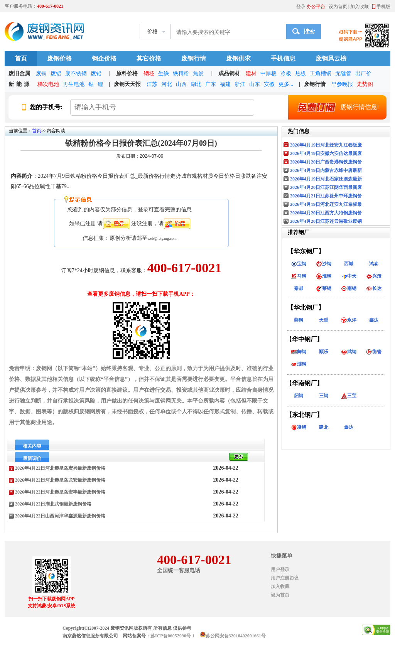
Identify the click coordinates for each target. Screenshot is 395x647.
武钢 (348, 351)
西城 (348, 263)
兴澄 (373, 276)
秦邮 (298, 288)
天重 (323, 320)
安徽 (269, 84)
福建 (225, 84)
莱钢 (323, 288)
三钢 (323, 395)
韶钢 (298, 395)
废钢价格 (59, 58)
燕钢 (298, 320)
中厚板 (268, 73)
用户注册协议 (285, 578)
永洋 (348, 320)
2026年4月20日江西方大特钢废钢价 (326, 213)
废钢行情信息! (335, 107)
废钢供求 (238, 58)
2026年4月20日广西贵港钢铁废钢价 (326, 162)
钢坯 (148, 73)
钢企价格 (104, 58)
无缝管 (343, 73)
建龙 (323, 427)
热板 (300, 73)
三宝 (348, 395)
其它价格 (149, 58)
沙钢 (323, 263)
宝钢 (298, 263)
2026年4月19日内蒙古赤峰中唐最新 (326, 170)
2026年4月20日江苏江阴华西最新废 (326, 187)
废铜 (41, 73)
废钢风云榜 (331, 58)
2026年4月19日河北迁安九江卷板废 (326, 145)
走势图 (365, 84)
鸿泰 (373, 263)
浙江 (240, 84)
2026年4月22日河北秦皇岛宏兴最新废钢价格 (60, 468)
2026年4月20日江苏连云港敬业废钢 (326, 221)
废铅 (96, 73)
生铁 (163, 73)
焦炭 (198, 73)
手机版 (383, 6)
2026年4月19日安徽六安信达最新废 (326, 153)
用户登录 (280, 569)
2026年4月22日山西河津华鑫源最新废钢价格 (60, 516)
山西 (181, 84)
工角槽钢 (320, 73)
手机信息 (283, 58)
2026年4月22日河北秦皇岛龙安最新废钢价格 (60, 480)
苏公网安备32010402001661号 (236, 636)
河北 (166, 84)
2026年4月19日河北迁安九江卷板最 (326, 204)
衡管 (373, 351)
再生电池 (73, 84)
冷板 (285, 73)
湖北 (196, 84)
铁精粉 (181, 73)
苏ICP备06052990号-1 (172, 636)
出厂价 (363, 73)
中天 (348, 276)
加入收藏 (359, 6)
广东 (210, 84)
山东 (254, 84)
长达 (373, 288)
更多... (286, 84)
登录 (301, 6)
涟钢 (298, 364)
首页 (21, 58)
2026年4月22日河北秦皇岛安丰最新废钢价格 (60, 492)
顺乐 (323, 351)
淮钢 (323, 276)
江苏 (152, 84)
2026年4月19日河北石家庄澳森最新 (326, 179)
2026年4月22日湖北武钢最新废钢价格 (53, 504)
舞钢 (298, 351)
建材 (251, 73)
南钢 (348, 288)
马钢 (298, 276)
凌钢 (298, 427)
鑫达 (373, 320)
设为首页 (338, 6)
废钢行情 (193, 58)
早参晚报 (342, 84)
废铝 (56, 73)
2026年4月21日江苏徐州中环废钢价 (326, 196)
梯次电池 (48, 84)
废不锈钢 (76, 73)
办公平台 (316, 6)
